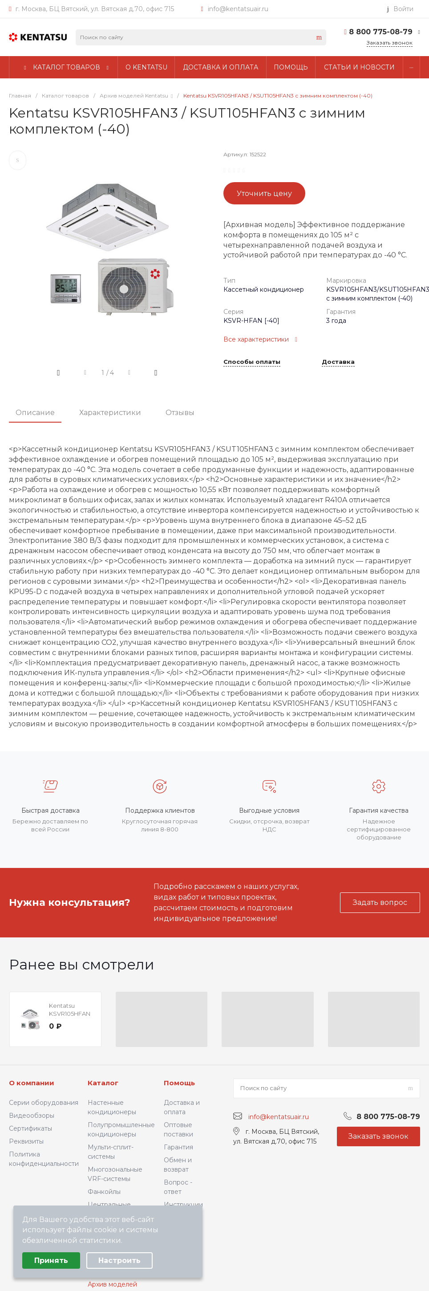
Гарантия (178, 1147)
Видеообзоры (31, 1116)
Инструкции (183, 1205)
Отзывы (180, 412)
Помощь (179, 1083)
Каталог (103, 1083)
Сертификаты (30, 1128)
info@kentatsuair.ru (238, 9)
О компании (31, 1083)
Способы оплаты (251, 362)
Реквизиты (26, 1141)
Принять (51, 1260)
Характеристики (110, 412)
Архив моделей (112, 1284)
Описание (35, 412)
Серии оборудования (43, 1103)
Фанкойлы (104, 1192)
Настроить (119, 1260)
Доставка (338, 362)
